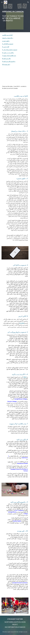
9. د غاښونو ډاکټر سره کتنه (8, 61)
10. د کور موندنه (6, 64)
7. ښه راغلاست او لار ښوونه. (9, 55)
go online (21, 323)
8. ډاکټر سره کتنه (6, 58)
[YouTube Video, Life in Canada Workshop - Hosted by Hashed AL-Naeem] (15, 76)
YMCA (25, 377)
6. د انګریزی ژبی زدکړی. (8, 52)
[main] (15, 16)
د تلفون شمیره (6, 41)
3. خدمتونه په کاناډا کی (7, 43)
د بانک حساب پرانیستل (7, 38)
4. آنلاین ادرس (5, 46)
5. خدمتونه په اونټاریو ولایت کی (9, 49)
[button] (2, 2)
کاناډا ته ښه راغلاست (7, 35)
